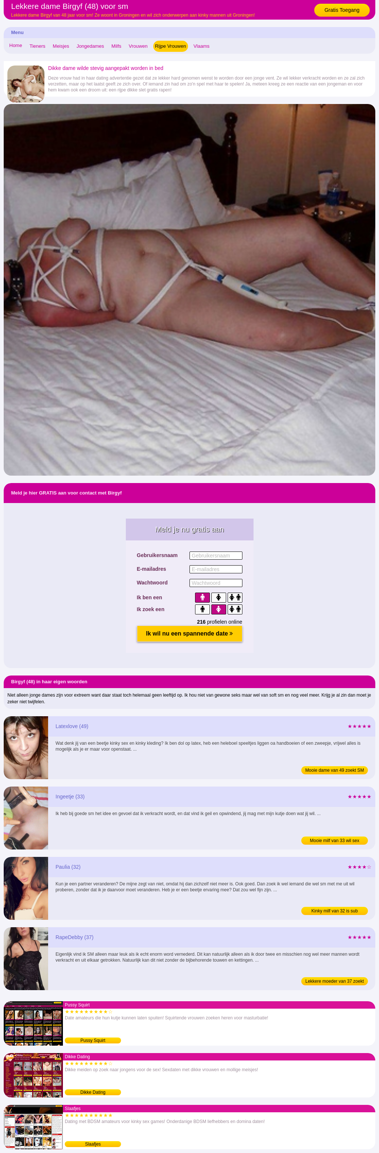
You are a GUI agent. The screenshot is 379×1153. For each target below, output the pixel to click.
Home (15, 45)
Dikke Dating (92, 1092)
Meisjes (61, 46)
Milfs (116, 46)
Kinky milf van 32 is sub (334, 911)
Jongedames (90, 46)
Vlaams (201, 46)
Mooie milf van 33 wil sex (334, 840)
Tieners (38, 46)
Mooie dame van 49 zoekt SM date (334, 771)
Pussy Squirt (92, 1040)
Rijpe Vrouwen (170, 46)
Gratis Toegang (342, 10)
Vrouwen (138, 46)
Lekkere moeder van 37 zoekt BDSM (334, 982)
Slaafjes (93, 1144)
